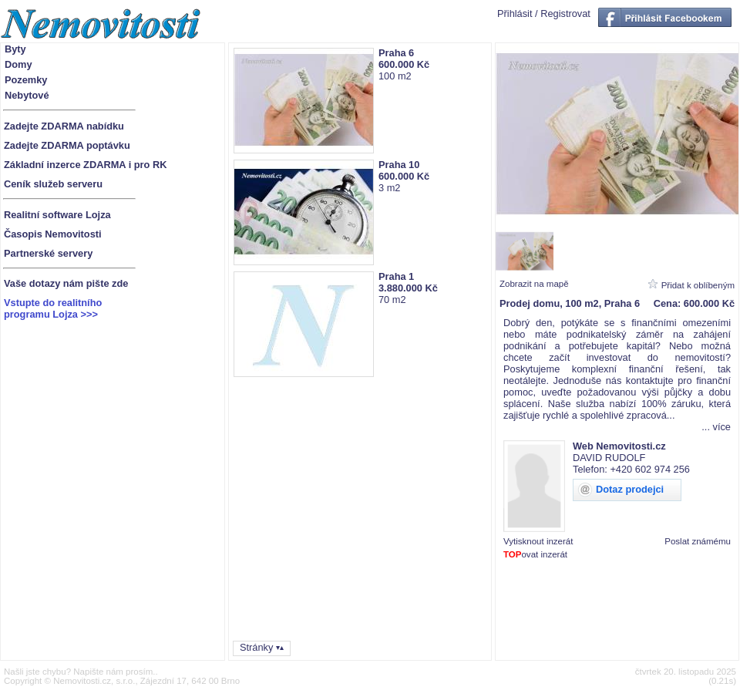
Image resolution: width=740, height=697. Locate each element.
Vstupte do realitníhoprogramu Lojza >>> (53, 308)
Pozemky (26, 80)
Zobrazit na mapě (534, 283)
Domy (18, 64)
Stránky (256, 647)
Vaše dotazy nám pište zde (66, 283)
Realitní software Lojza (57, 215)
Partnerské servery (48, 253)
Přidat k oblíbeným (698, 285)
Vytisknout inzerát (538, 541)
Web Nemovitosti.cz (619, 446)
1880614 (726, 564)
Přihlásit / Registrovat (543, 13)
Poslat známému (697, 541)
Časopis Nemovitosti (53, 234)
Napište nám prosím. (114, 671)
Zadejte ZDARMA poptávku (67, 145)
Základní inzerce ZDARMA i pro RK (85, 164)
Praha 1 (396, 276)
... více (716, 427)
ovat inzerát (535, 554)
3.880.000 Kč (408, 288)
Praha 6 (396, 53)
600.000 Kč (403, 64)
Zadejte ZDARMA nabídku (64, 126)
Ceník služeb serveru (53, 184)
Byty (15, 49)
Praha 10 (398, 164)
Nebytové (27, 95)
